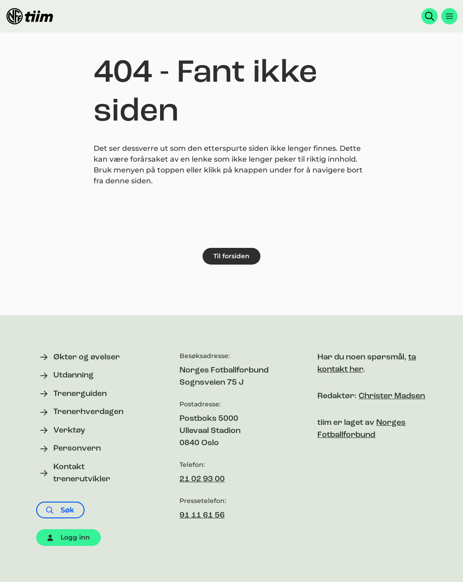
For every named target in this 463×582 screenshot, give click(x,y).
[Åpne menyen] (449, 16)
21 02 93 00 (202, 479)
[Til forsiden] (29, 16)
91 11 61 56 (202, 515)
